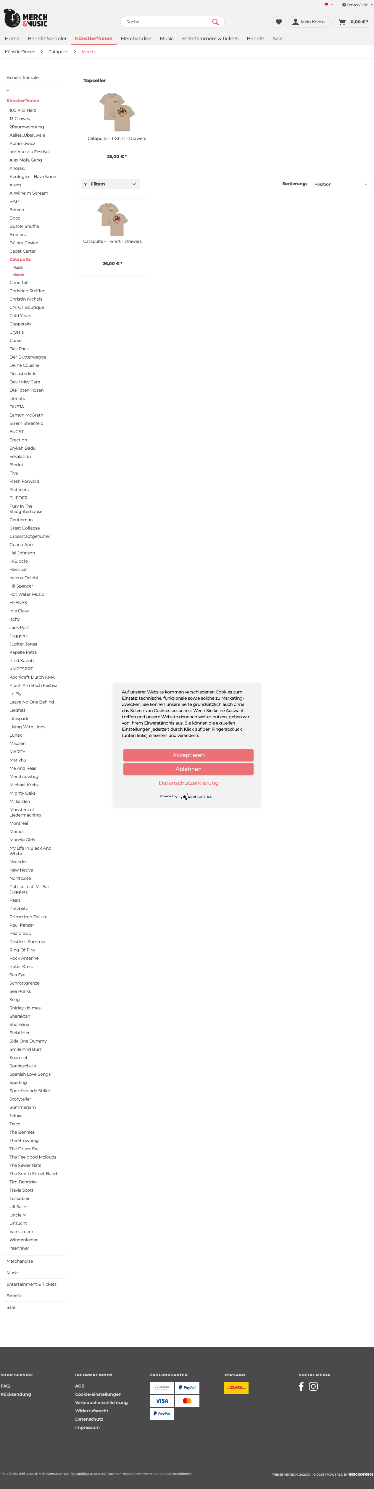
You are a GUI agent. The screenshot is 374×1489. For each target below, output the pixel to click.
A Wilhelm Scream (28, 193)
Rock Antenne (23, 958)
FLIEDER (18, 498)
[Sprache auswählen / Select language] (329, 5)
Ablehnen (188, 769)
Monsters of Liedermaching (25, 812)
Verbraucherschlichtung (101, 1402)
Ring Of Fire (22, 950)
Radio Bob (20, 933)
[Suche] (172, 22)
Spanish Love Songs (30, 1074)
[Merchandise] (136, 39)
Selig (14, 999)
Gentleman (21, 519)
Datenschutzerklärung (189, 783)
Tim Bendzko (23, 1182)
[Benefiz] (256, 39)
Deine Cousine (24, 365)
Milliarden (19, 801)
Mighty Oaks (22, 793)
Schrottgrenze (24, 983)
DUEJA (16, 406)
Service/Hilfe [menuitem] (357, 5)
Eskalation (20, 456)
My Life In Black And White (30, 851)
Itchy (14, 619)
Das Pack (19, 348)
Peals (14, 900)
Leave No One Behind (31, 702)
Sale (11, 1307)
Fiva (13, 473)
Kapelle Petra (23, 652)
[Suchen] (215, 22)
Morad (15, 831)
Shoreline (19, 1024)
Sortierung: (294, 183)
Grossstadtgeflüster (29, 536)
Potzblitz (18, 908)
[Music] (167, 39)
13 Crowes (19, 118)
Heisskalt (18, 569)
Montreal (18, 823)
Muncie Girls (22, 840)
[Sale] (278, 39)
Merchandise (20, 1261)
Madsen (17, 743)
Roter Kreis (21, 966)
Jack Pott (19, 627)
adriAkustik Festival (29, 151)
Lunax (15, 735)
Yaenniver (19, 1248)
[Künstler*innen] (94, 39)
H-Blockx (18, 561)
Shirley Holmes (25, 1008)
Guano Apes (21, 544)
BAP (14, 201)
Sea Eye (17, 974)
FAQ (5, 1386)
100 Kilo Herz (22, 110)
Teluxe (15, 1115)
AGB (80, 1386)
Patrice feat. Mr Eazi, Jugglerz (30, 889)
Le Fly (15, 693)
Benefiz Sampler (23, 77)
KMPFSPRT (21, 669)
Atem (15, 185)
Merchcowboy (23, 776)
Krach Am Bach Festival (34, 685)
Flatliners (19, 489)
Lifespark (18, 718)
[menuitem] (327, 5)
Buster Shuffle (24, 226)
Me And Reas (22, 768)
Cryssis (16, 332)
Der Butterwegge (27, 357)
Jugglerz (18, 635)
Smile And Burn (25, 1049)
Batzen (16, 209)
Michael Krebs (23, 785)
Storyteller (20, 1099)
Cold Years (20, 315)
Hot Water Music (26, 594)
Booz (14, 218)
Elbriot (16, 464)
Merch (18, 274)
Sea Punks (20, 991)
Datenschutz (89, 1419)
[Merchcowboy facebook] (303, 1386)
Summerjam (22, 1107)
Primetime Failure (28, 916)
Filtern (94, 184)
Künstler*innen (23, 100)
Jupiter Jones (23, 644)
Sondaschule (22, 1066)
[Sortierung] (340, 184)
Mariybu (17, 760)
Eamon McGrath (26, 415)
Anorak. (17, 168)
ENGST (16, 431)
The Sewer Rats (25, 1165)
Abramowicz (22, 143)
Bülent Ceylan (23, 243)
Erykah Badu (22, 448)
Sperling (18, 1082)
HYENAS (18, 602)
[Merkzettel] (279, 22)
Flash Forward (24, 481)
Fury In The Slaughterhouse (25, 509)
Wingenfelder (23, 1240)
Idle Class (19, 611)
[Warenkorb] (352, 22)
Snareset (18, 1057)
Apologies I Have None (32, 176)
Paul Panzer (21, 925)
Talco (14, 1124)
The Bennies (22, 1132)
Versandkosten (82, 1474)
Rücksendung (16, 1394)
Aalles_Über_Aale (27, 135)
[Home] (12, 39)
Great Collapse (24, 528)
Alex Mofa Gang (25, 160)
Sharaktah (19, 1016)
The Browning (24, 1140)
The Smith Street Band (33, 1173)
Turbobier (19, 1198)
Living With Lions (27, 727)
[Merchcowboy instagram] (313, 1386)
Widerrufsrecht (91, 1411)
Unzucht (18, 1223)
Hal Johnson (22, 553)
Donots (17, 398)
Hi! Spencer (21, 586)
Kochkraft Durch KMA (32, 677)
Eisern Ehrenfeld (26, 423)
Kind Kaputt (21, 660)
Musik (17, 267)
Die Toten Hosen (26, 390)
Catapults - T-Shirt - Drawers (117, 138)
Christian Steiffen (27, 290)
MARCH (17, 751)
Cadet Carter (22, 251)
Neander (18, 861)
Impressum (87, 1427)
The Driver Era (23, 1148)
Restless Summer (27, 941)
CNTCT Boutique (26, 307)
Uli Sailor (18, 1206)
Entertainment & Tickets (32, 1284)
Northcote (20, 878)
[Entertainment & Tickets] (210, 39)
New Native (21, 870)
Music (13, 1272)
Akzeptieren (189, 755)
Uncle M (17, 1215)
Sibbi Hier (19, 1032)
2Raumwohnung (26, 127)
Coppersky (20, 324)
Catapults (19, 259)
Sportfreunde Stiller (29, 1090)
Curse (15, 340)
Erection (18, 440)
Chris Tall (18, 282)
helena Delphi (23, 577)
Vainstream (21, 1231)
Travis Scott (21, 1190)
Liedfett (17, 710)
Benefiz (14, 1295)
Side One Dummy (27, 1041)
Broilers (17, 234)
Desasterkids (22, 373)
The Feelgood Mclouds (32, 1157)
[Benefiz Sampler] (47, 39)
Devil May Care (24, 382)
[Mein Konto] (308, 22)
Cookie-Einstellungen (98, 1394)
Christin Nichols (25, 299)
